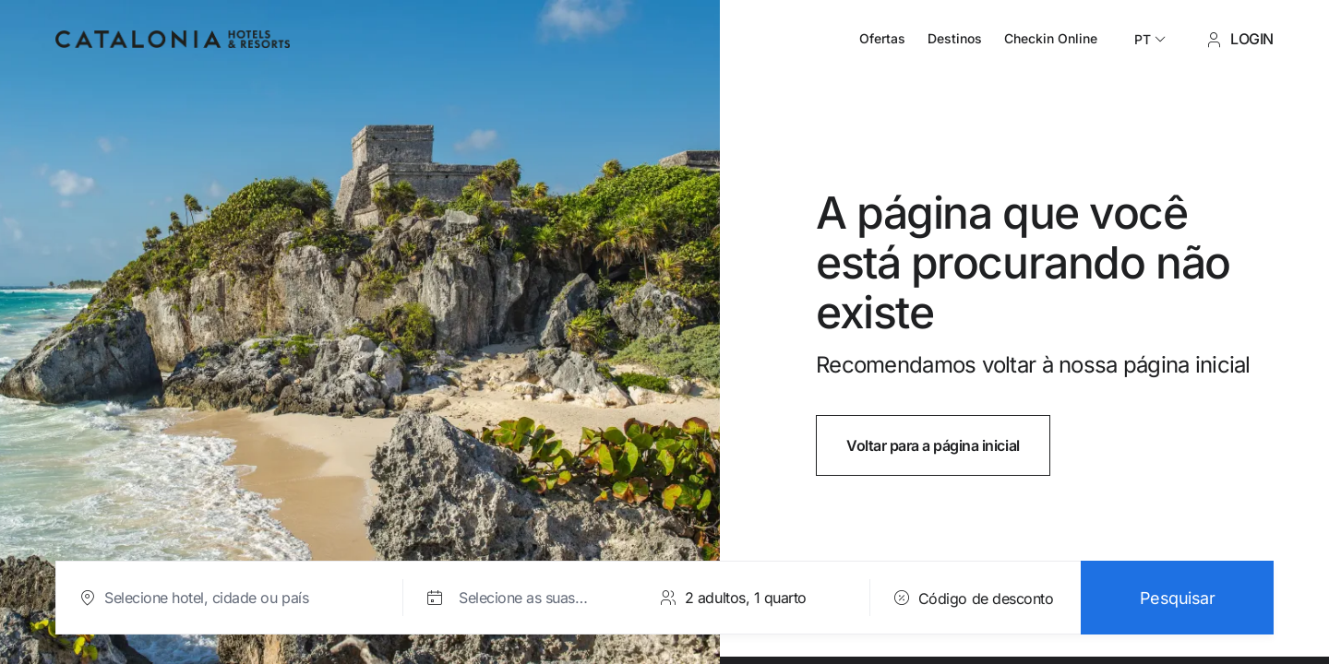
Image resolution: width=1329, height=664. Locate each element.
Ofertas (882, 38)
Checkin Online (1050, 38)
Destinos (955, 38)
